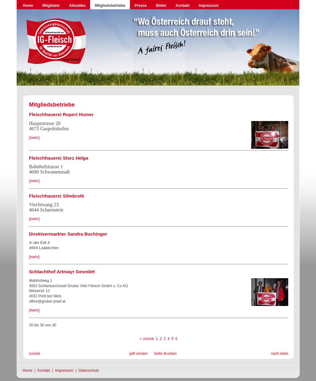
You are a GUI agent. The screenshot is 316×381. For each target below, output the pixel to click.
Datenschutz (88, 370)
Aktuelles (77, 5)
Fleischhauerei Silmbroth (56, 196)
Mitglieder (51, 5)
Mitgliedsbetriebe (110, 5)
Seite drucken (165, 353)
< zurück (147, 339)
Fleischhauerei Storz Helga (58, 158)
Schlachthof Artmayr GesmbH (62, 271)
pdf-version (138, 353)
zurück (34, 353)
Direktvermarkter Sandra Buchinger (68, 234)
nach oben (279, 353)
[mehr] (34, 138)
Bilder (161, 5)
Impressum (208, 5)
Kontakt (182, 5)
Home (28, 5)
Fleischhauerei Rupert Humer (61, 114)
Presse (141, 5)
